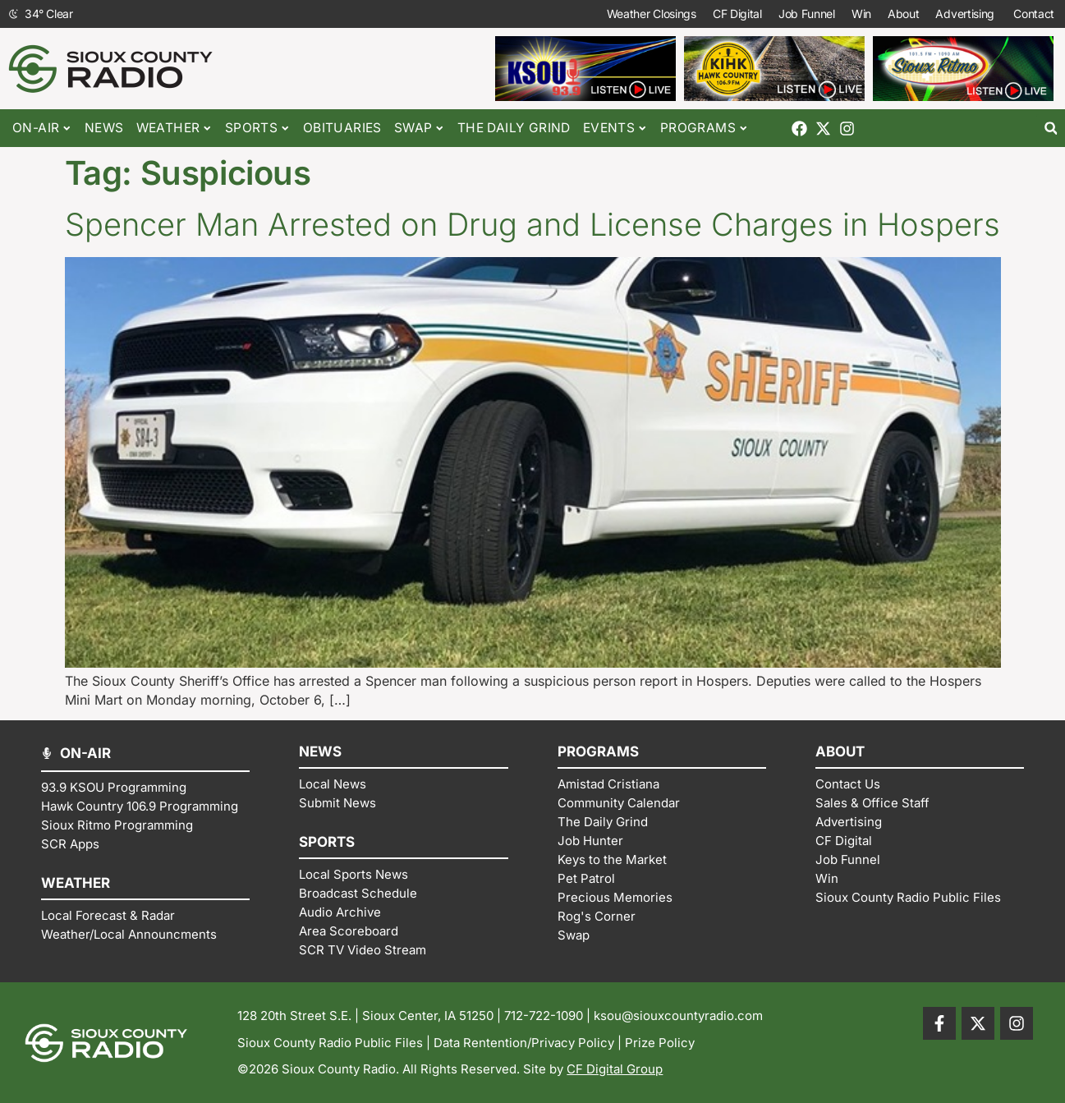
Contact (1035, 14)
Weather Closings (651, 14)
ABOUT (840, 751)
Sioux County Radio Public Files (330, 1042)
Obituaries (342, 128)
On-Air (42, 128)
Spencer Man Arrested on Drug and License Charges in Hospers (532, 224)
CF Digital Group (615, 1069)
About (904, 14)
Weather (174, 128)
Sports (258, 128)
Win (861, 14)
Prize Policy (660, 1042)
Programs (704, 128)
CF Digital (737, 14)
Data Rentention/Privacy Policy (524, 1042)
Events (615, 128)
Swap (419, 128)
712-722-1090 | (549, 1015)
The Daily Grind (514, 128)
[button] (1050, 128)
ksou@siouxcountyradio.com (678, 1015)
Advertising (966, 14)
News (104, 128)
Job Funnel (806, 14)
